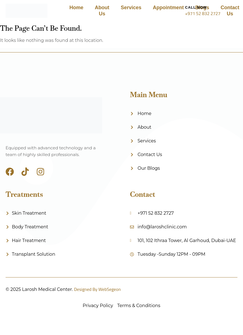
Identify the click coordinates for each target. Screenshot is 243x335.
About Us (102, 10)
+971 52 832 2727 (202, 13)
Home (76, 7)
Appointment (168, 7)
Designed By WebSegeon (97, 289)
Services (131, 7)
